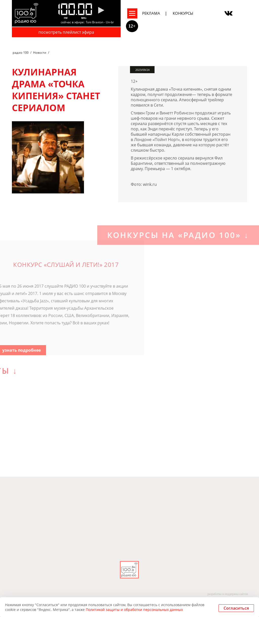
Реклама (151, 13)
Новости (40, 52)
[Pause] (101, 10)
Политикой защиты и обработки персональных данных (134, 609)
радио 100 (21, 52)
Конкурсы (183, 13)
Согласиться (236, 608)
